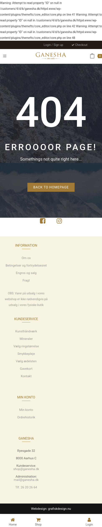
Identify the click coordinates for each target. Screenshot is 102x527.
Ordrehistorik (26, 417)
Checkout (79, 45)
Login (89, 521)
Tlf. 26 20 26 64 (26, 487)
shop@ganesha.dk (26, 469)
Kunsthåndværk (26, 331)
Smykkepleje (26, 354)
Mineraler (26, 339)
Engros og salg (26, 273)
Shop (38, 521)
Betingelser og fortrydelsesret (26, 265)
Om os (26, 258)
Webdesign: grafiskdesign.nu (51, 509)
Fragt (26, 280)
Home (13, 521)
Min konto (26, 410)
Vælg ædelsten (26, 361)
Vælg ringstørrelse (26, 346)
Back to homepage (51, 187)
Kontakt (26, 376)
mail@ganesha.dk (26, 480)
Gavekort (26, 369)
